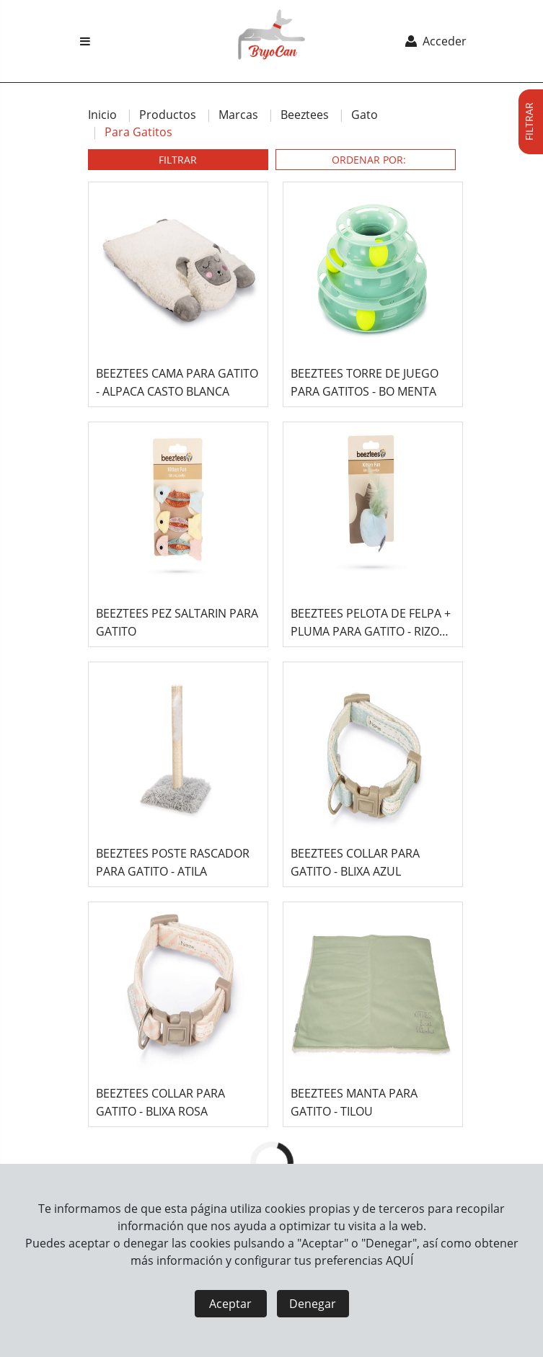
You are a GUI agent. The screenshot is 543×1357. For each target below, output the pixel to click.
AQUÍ (399, 1260)
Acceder (434, 41)
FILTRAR (178, 159)
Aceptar (230, 1304)
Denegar (312, 1304)
